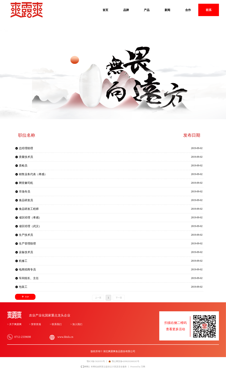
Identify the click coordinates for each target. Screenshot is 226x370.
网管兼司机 (26, 182)
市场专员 (24, 191)
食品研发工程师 (29, 208)
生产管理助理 (27, 243)
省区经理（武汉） (30, 226)
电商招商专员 (27, 269)
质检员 (23, 165)
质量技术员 (26, 156)
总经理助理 (26, 148)
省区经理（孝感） (30, 217)
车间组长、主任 (29, 278)
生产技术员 (26, 234)
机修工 (23, 260)
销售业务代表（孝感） (33, 174)
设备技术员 (26, 252)
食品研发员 (26, 200)
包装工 (23, 286)
